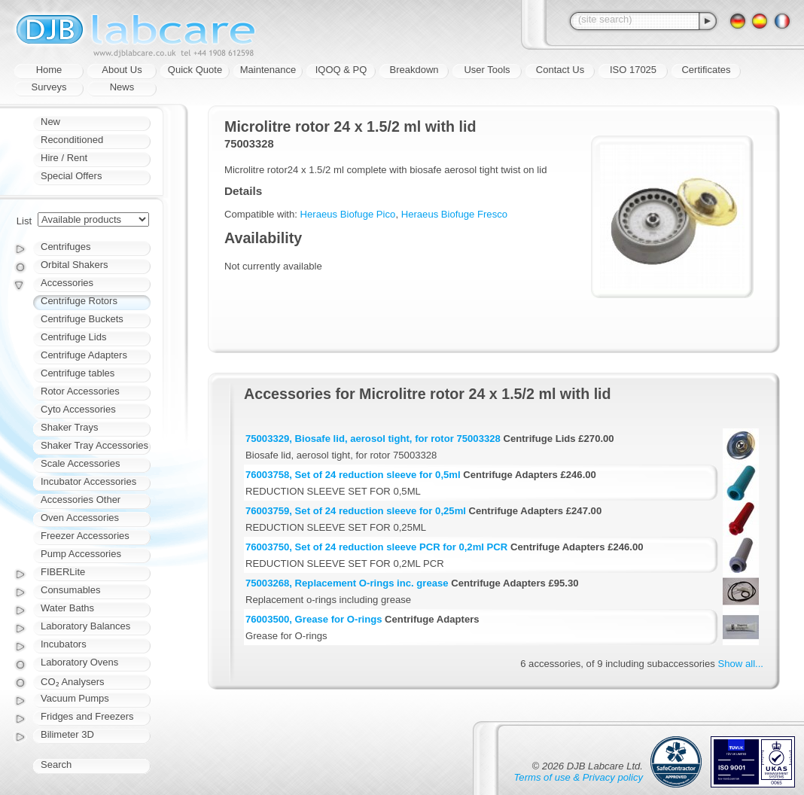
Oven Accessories (80, 517)
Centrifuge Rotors (79, 300)
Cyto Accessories (78, 409)
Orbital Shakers (74, 264)
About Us (122, 69)
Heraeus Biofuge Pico (348, 214)
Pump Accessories (81, 553)
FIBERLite (63, 571)
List (24, 221)
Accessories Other (80, 499)
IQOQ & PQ (341, 69)
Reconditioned (72, 139)
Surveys (49, 87)
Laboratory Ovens (79, 662)
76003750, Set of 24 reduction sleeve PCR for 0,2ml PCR (376, 547)
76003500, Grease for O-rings (313, 619)
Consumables (71, 589)
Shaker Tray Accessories (94, 445)
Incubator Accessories (88, 481)
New (50, 121)
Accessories (67, 282)
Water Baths (67, 608)
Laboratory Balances (85, 626)
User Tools (487, 69)
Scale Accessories (80, 463)
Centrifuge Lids (73, 337)
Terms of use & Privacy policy (578, 777)
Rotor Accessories (80, 391)
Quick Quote (195, 69)
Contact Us (560, 69)
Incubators (64, 644)
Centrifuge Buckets (82, 318)
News (122, 87)
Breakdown (413, 69)
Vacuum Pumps (75, 698)
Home (49, 69)
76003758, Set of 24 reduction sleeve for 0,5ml (353, 474)
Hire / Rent (64, 157)
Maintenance (268, 69)
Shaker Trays (70, 427)
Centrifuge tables (77, 373)
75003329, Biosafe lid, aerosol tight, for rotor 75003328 (373, 438)
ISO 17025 (633, 69)
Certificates (705, 69)
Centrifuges (65, 246)
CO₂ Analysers (72, 681)
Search (56, 764)
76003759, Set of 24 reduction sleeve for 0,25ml (355, 510)
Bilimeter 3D (67, 734)
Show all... (740, 663)
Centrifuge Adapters (84, 355)
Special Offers (71, 175)
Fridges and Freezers (87, 716)
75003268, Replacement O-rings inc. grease (347, 583)
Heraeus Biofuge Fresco (454, 214)
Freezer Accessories (85, 535)
